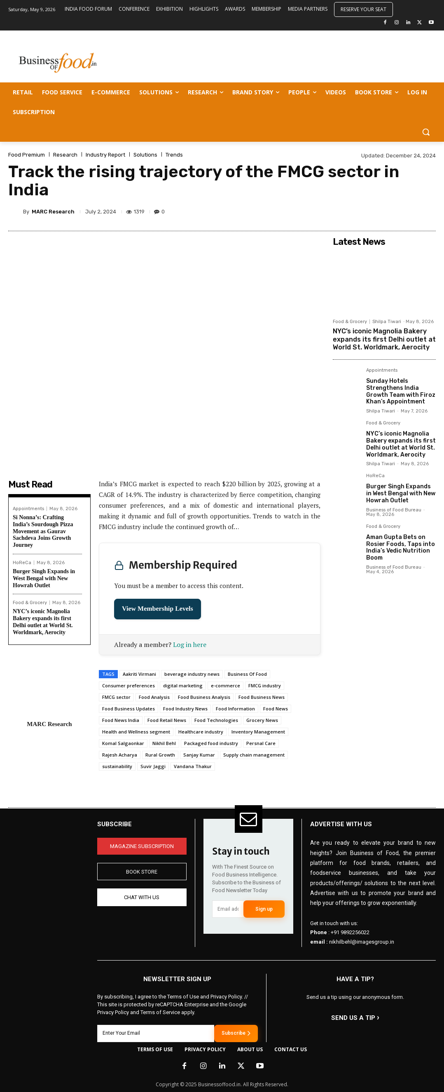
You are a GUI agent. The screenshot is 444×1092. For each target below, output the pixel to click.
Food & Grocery (30, 602)
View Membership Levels (157, 608)
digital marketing (183, 685)
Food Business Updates (128, 708)
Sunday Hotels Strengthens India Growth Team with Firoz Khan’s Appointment (400, 391)
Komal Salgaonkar (123, 743)
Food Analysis (154, 697)
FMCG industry (264, 685)
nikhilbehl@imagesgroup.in (361, 942)
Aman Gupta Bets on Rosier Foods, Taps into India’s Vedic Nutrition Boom (400, 547)
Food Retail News (166, 720)
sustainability (117, 766)
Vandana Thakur (193, 766)
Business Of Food (247, 674)
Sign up (264, 909)
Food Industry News (185, 708)
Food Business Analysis (204, 697)
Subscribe (236, 1033)
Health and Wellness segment (136, 732)
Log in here (189, 644)
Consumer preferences (128, 685)
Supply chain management (254, 755)
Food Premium (26, 154)
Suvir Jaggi (153, 766)
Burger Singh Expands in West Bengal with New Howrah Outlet (44, 578)
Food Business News (261, 697)
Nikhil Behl (164, 743)
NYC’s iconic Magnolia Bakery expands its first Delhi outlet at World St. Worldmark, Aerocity (43, 621)
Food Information (235, 708)
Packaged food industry (211, 743)
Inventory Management (258, 732)
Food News (275, 708)
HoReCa (22, 562)
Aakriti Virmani (139, 674)
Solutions (145, 154)
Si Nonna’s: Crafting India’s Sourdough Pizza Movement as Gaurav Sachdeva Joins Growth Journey (43, 531)
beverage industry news (192, 674)
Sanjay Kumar (199, 755)
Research (65, 154)
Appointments (28, 508)
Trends (174, 154)
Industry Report (105, 154)
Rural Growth (160, 755)
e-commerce (225, 685)
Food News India (120, 720)
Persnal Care (261, 743)
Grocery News (262, 720)
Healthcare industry (200, 732)
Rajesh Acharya (119, 755)
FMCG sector (116, 697)
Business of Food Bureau (393, 510)
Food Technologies (216, 720)
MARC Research (53, 211)
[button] (426, 132)
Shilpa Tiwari (386, 321)
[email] (227, 909)
